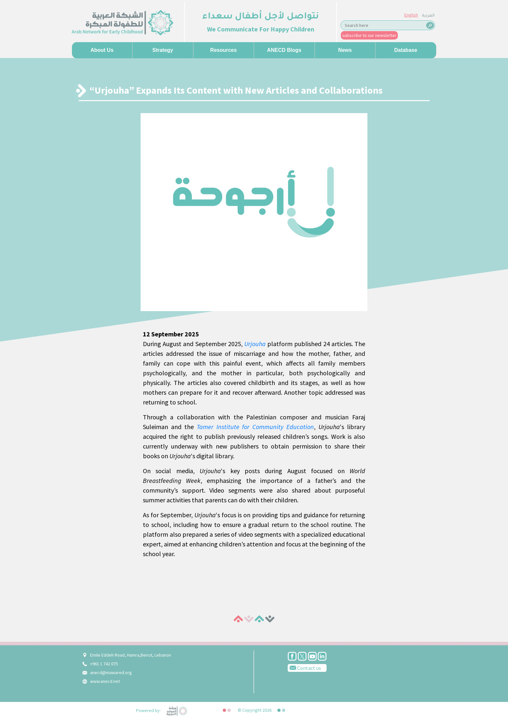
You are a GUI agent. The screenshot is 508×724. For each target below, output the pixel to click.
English (411, 15)
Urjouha (255, 344)
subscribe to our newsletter (369, 35)
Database (405, 50)
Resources (223, 50)
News (345, 50)
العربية (428, 16)
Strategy (162, 50)
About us (101, 50)
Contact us (304, 667)
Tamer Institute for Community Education (255, 427)
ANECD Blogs (284, 50)
